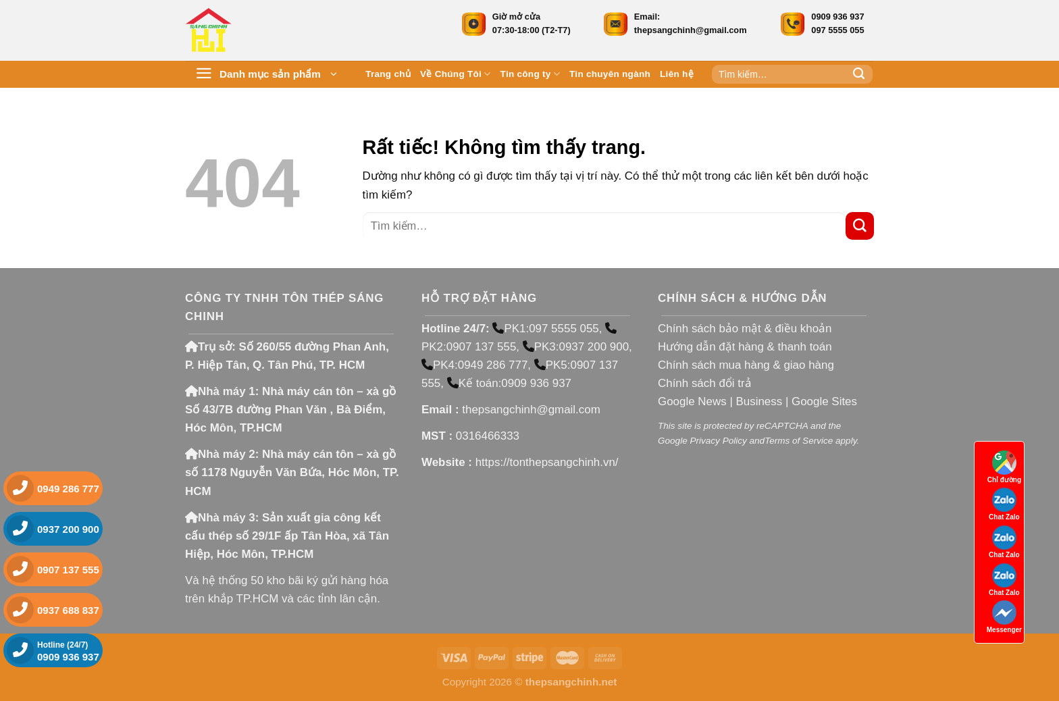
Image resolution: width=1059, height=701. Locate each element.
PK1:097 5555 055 (545, 328)
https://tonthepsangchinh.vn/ (547, 462)
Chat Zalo (1004, 504)
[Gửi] (859, 74)
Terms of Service (799, 441)
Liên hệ (677, 74)
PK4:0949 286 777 (474, 365)
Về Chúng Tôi (455, 74)
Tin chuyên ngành (609, 74)
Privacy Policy (718, 441)
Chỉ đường (1004, 467)
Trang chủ (388, 74)
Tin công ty (530, 74)
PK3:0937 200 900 (576, 346)
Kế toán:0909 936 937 (509, 383)
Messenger (1004, 616)
